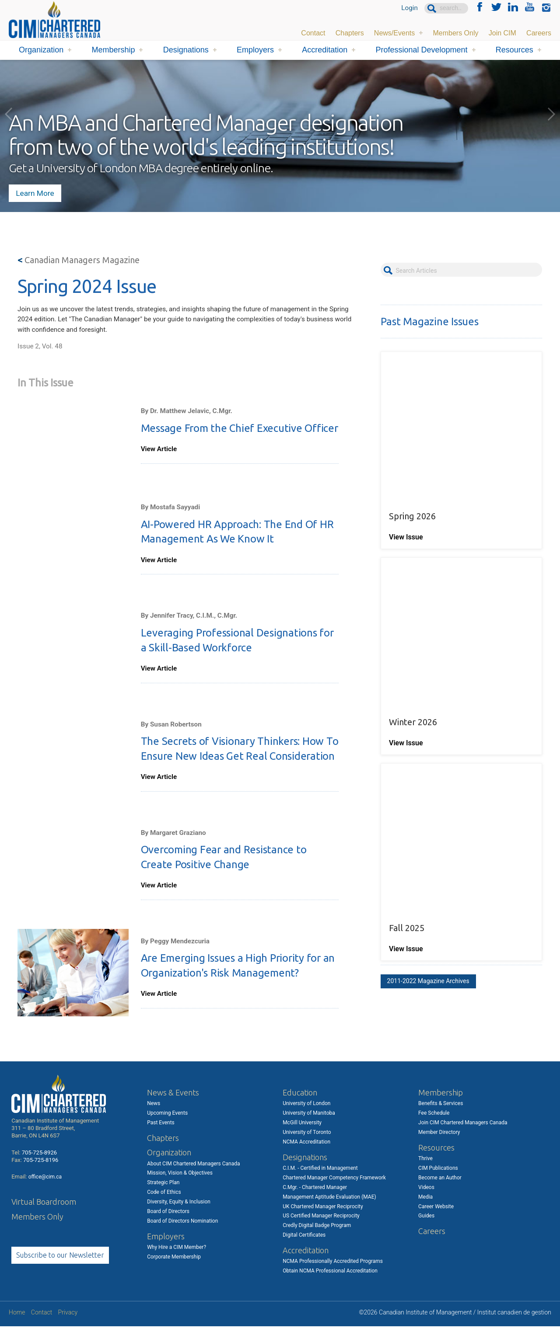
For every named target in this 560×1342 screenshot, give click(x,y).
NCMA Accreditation (306, 1157)
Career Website (436, 1222)
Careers (538, 32)
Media (425, 1212)
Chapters (350, 32)
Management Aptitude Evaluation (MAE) (329, 1212)
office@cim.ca (45, 1192)
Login (409, 8)
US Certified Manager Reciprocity (321, 1231)
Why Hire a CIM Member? (176, 1262)
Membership (113, 50)
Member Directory (439, 1147)
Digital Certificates (304, 1250)
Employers (255, 50)
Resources (514, 50)
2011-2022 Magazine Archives (428, 955)
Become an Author (440, 1193)
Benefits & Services (440, 1119)
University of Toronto (307, 1147)
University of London (306, 1119)
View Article (159, 456)
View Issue (407, 529)
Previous (8, 114)
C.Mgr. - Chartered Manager (315, 1202)
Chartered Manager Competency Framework (334, 1193)
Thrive (425, 1174)
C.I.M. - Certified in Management (320, 1183)
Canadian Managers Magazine (79, 260)
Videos (426, 1202)
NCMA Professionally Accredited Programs (333, 1277)
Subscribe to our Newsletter (60, 1270)
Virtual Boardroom (43, 1217)
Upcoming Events (167, 1128)
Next (551, 114)
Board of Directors (168, 1227)
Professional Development (421, 50)
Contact (313, 32)
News (153, 1119)
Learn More (37, 190)
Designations (186, 50)
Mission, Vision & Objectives (180, 1189)
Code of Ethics (164, 1207)
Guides (426, 1231)
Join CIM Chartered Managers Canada (462, 1138)
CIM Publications (438, 1183)
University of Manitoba (309, 1128)
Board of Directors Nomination (182, 1236)
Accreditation (324, 50)
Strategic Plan (163, 1198)
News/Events (394, 32)
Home (17, 1328)
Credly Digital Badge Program (317, 1241)
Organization (41, 50)
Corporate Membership (174, 1272)
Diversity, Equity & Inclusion (178, 1217)
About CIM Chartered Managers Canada (193, 1179)
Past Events (161, 1138)
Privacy (67, 1328)
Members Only (455, 32)
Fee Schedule (433, 1128)
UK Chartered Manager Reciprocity (323, 1222)
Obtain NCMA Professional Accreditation (330, 1286)
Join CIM (502, 32)
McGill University (302, 1138)
